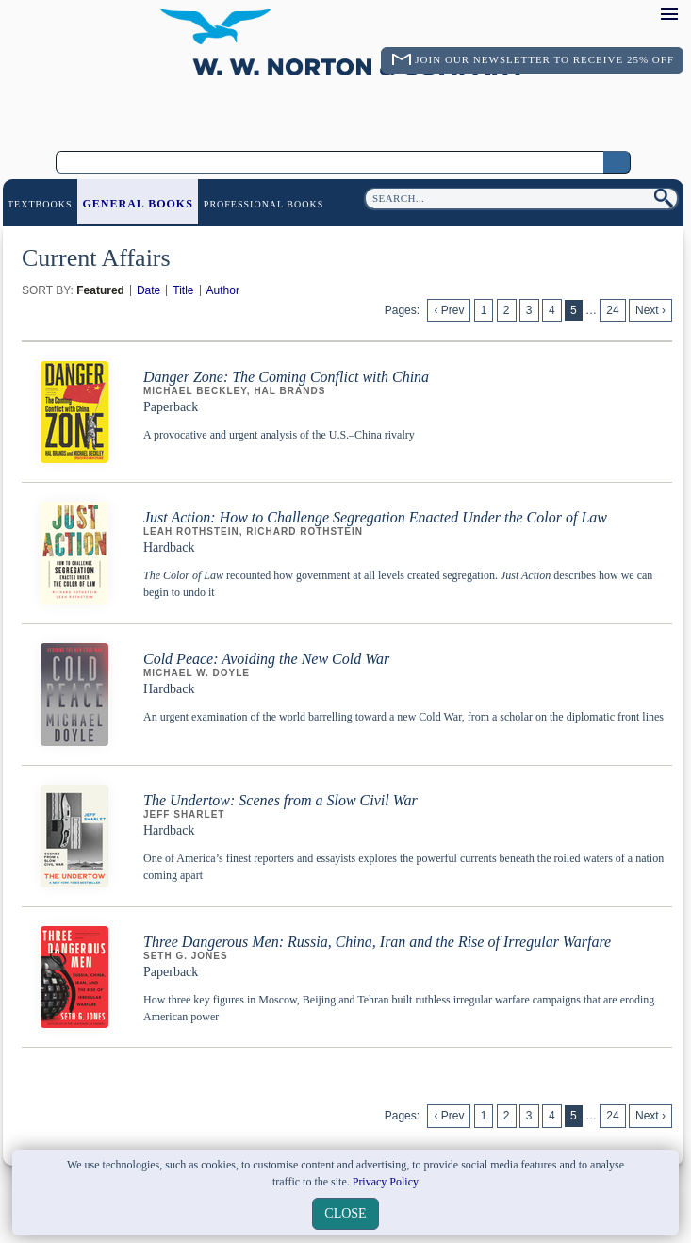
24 (612, 310)
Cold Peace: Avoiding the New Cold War (266, 659)
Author (222, 290)
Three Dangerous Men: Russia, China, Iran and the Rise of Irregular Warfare (377, 942)
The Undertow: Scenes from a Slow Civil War (280, 800)
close (345, 1213)
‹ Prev (449, 310)
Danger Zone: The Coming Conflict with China (286, 377)
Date (148, 290)
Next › (650, 310)
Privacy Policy (386, 1181)
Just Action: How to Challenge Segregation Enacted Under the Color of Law (375, 517)
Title (183, 290)
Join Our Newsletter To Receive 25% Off (544, 59)
